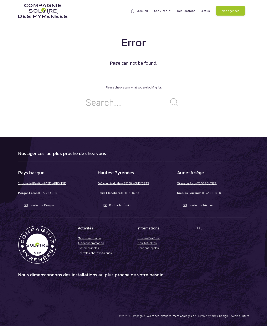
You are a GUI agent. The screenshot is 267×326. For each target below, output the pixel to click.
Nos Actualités (147, 243)
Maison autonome (89, 238)
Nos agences (230, 11)
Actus (205, 11)
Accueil (139, 11)
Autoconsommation (91, 243)
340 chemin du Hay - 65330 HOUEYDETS (123, 183)
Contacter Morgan (39, 205)
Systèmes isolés (88, 248)
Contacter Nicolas (198, 205)
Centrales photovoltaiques (95, 253)
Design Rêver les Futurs (234, 316)
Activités (162, 11)
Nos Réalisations (148, 238)
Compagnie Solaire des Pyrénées (151, 316)
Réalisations (186, 11)
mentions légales (183, 316)
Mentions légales (148, 248)
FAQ (199, 228)
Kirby (214, 316)
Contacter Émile (117, 205)
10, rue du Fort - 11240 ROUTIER (197, 183)
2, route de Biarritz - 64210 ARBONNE (42, 183)
